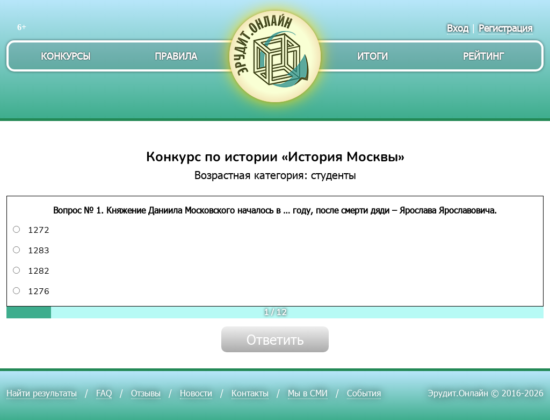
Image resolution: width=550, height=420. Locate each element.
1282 (31, 271)
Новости (196, 392)
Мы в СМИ (308, 392)
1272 (31, 230)
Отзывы (146, 392)
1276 (31, 291)
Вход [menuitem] (457, 28)
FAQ (104, 392)
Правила (176, 55)
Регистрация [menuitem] (506, 28)
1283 (31, 251)
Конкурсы (65, 55)
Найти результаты (41, 392)
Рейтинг (483, 55)
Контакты (250, 392)
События (364, 392)
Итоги (372, 55)
